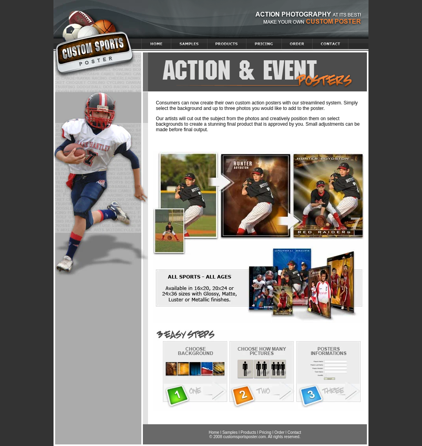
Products (248, 432)
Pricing (265, 432)
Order (279, 432)
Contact (294, 432)
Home (214, 432)
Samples (230, 432)
